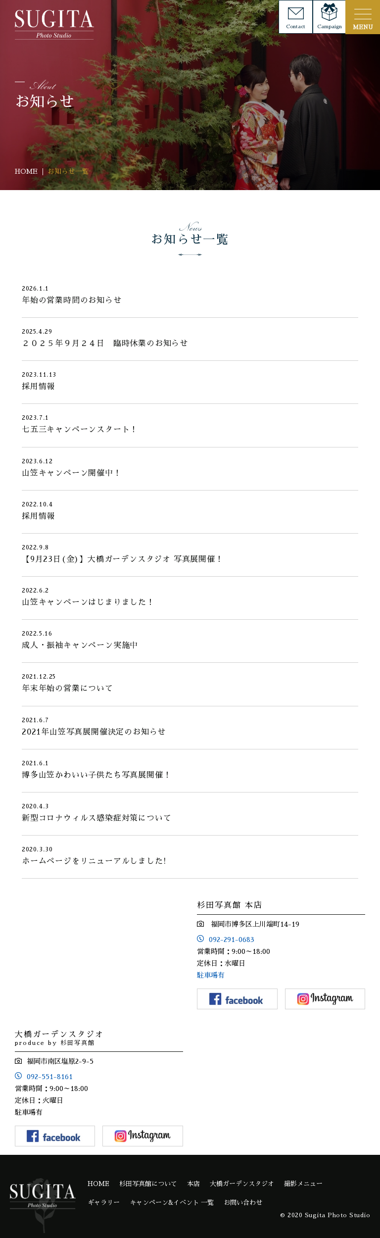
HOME (98, 1184)
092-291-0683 (231, 939)
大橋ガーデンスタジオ (242, 1184)
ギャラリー (104, 1202)
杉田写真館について (148, 1184)
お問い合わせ (243, 1202)
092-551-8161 (50, 1076)
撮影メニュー (303, 1184)
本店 (193, 1184)
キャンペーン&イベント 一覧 (172, 1202)
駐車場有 (211, 975)
